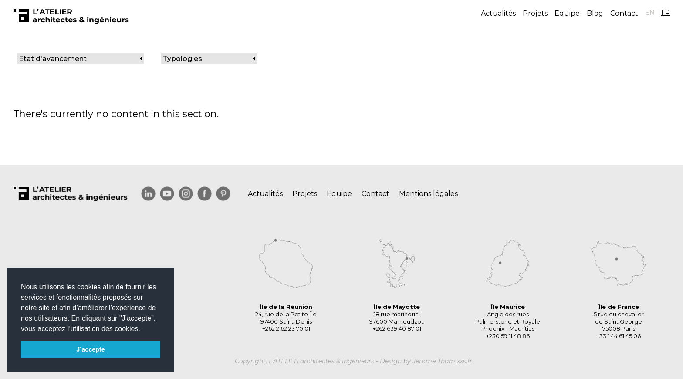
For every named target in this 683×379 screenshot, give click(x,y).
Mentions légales (428, 194)
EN (650, 13)
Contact (624, 13)
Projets (535, 13)
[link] (80, 58)
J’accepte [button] (90, 349)
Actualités (498, 13)
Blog (595, 13)
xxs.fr (464, 361)
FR (665, 13)
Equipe (567, 13)
